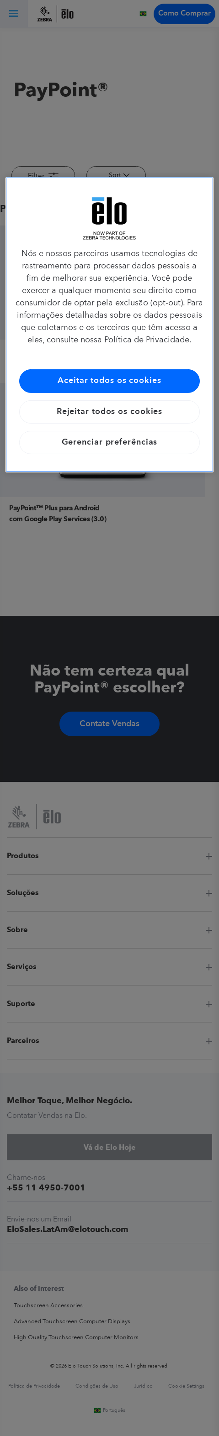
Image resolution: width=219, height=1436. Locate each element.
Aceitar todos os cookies (109, 381)
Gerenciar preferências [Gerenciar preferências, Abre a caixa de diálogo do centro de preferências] (110, 442)
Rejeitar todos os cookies (110, 411)
